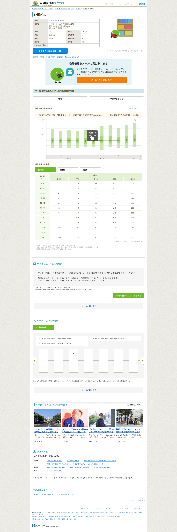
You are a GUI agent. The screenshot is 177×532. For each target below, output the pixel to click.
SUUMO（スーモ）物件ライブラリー (48, 3)
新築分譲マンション (102, 512)
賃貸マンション (65, 512)
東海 (55, 519)
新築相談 (63, 516)
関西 (59, 519)
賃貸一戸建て (85, 512)
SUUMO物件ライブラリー (64, 9)
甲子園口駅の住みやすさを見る (128, 296)
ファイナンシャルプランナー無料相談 (109, 516)
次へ (142, 361)
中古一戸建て (133, 512)
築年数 (62, 170)
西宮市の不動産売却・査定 (50, 51)
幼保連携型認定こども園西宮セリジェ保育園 (100, 461)
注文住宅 (34, 516)
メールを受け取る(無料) (101, 80)
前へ (35, 361)
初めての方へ (85, 508)
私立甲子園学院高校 (54, 471)
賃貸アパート (76, 512)
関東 (42, 519)
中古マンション (114, 512)
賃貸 (58, 512)
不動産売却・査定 (54, 516)
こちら (115, 381)
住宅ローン (81, 516)
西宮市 (85, 9)
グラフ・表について (135, 108)
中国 (66, 519)
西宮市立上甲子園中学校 (56, 467)
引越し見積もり (72, 516)
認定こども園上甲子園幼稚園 (57, 464)
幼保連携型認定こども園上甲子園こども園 (88, 464)
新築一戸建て (124, 512)
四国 (62, 519)
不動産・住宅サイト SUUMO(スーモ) (43, 512)
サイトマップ (98, 508)
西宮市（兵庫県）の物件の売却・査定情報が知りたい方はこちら (56, 57)
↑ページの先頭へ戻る (138, 500)
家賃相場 (92, 512)
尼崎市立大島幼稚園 (54, 461)
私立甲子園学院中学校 (102, 467)
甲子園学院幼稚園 (73, 461)
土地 (140, 512)
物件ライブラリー (91, 516)
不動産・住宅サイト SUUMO (42, 9)
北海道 (34, 519)
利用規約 (109, 508)
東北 (38, 519)
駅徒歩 (85, 170)
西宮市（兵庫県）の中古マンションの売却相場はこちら (54, 494)
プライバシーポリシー (123, 508)
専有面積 (41, 170)
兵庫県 (78, 9)
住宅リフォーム (43, 516)
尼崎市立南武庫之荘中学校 (79, 467)
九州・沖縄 (72, 519)
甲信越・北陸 (49, 519)
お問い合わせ (139, 508)
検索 (142, 4)
